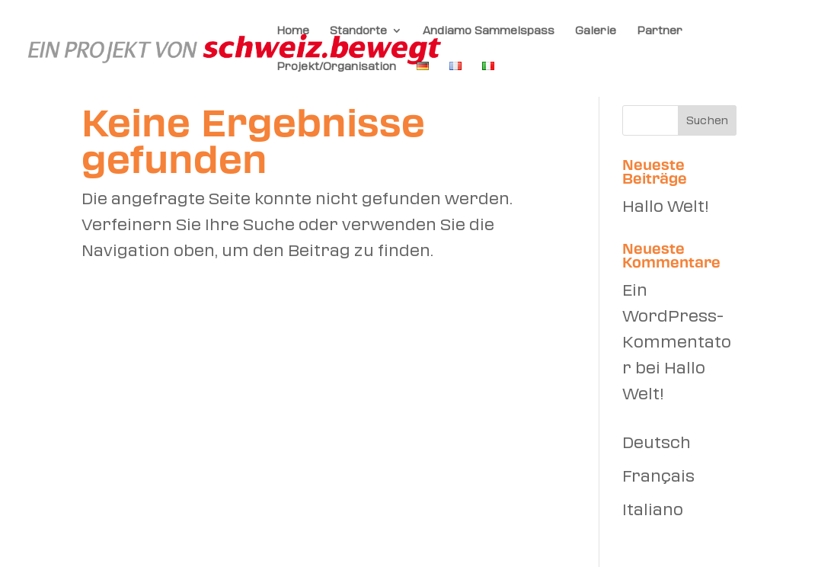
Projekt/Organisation (336, 66)
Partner (659, 30)
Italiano (652, 509)
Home (292, 30)
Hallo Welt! (665, 206)
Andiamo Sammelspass (488, 30)
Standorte (358, 30)
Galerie (595, 30)
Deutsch (656, 442)
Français (658, 476)
